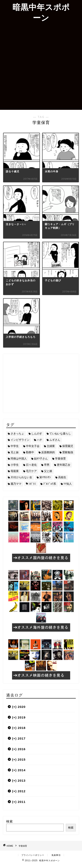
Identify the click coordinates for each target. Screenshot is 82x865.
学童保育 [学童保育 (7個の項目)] (60, 458)
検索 (9, 821)
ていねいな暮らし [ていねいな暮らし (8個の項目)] (60, 433)
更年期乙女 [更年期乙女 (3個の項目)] (63, 464)
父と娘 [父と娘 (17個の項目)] (48, 471)
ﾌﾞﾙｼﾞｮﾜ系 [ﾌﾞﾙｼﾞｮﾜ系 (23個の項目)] (49, 483)
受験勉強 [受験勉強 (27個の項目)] (67, 452)
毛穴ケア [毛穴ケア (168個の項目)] (31, 471)
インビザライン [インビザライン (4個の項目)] (20, 439)
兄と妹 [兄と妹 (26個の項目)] (15, 452)
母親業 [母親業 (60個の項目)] (15, 471)
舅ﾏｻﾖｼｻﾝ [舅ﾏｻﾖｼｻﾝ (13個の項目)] (45, 477)
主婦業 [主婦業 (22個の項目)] (51, 446)
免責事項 (56, 855)
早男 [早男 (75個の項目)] (46, 464)
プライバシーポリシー (32, 855)
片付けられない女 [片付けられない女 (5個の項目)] (21, 477)
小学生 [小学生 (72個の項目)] (15, 464)
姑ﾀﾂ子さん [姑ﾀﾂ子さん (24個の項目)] (41, 458)
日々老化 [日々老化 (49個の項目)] (31, 464)
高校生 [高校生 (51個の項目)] (62, 477)
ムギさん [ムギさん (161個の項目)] (54, 439)
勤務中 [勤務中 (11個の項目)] (30, 452)
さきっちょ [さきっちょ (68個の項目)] (17, 433)
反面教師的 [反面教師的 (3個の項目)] (48, 452)
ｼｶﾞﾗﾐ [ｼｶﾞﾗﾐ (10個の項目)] (32, 483)
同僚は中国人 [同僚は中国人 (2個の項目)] (19, 458)
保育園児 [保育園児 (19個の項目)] (67, 446)
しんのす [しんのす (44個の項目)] (36, 433)
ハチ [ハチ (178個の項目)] (39, 439)
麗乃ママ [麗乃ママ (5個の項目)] (16, 483)
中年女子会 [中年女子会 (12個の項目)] (32, 446)
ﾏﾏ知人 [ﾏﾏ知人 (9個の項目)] (68, 483)
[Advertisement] (41, 66)
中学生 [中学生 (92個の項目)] (15, 446)
